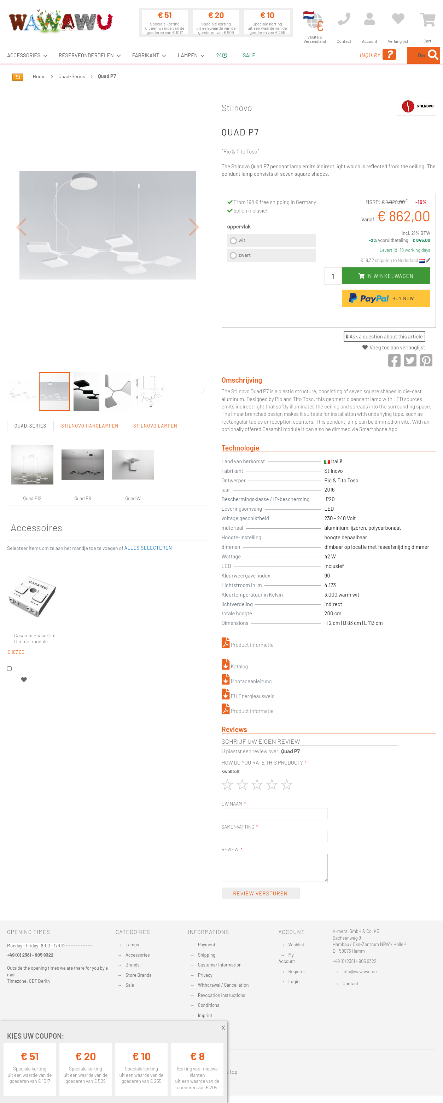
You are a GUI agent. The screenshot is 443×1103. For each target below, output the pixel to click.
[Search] (433, 55)
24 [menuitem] (221, 55)
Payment (207, 944)
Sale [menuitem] (249, 55)
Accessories (138, 955)
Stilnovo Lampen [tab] (155, 393)
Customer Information (219, 965)
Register (296, 971)
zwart (245, 255)
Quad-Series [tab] (30, 393)
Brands (133, 965)
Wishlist (296, 944)
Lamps (132, 944)
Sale (130, 985)
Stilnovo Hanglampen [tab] (89, 393)
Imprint (205, 1015)
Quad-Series (72, 76)
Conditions (209, 1005)
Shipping (207, 955)
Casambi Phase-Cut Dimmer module (35, 605)
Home (39, 76)
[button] (21, 210)
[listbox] (271, 248)
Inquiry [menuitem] (322, 54)
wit (242, 240)
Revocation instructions (221, 995)
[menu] (221, 55)
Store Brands (138, 975)
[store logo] (60, 21)
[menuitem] (25, 55)
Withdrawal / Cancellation (223, 985)
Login (293, 981)
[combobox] (388, 55)
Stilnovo (237, 107)
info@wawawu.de (360, 971)
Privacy (205, 975)
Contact (351, 983)
